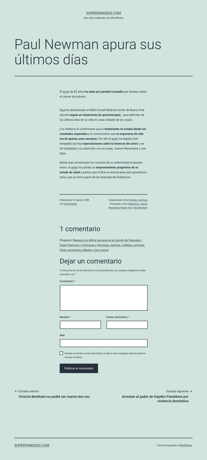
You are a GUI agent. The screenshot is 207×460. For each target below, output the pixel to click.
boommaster (70, 204)
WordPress (185, 445)
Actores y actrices (138, 200)
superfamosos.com (103, 13)
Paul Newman (140, 207)
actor (66, 91)
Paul (62, 110)
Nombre (65, 317)
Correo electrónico (117, 317)
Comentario (67, 281)
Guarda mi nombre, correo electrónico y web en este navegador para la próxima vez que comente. (105, 355)
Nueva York (126, 207)
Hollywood (133, 204)
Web (62, 335)
